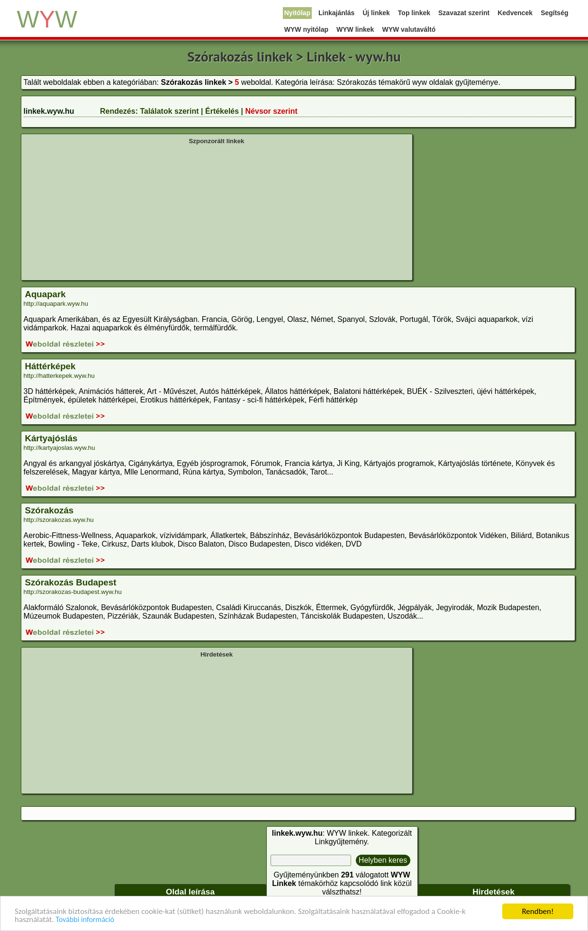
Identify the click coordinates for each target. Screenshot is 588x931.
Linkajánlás (336, 13)
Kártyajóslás (51, 438)
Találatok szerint (169, 111)
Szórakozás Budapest (71, 582)
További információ (85, 919)
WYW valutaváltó (408, 29)
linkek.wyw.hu (49, 111)
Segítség (554, 13)
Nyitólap (297, 13)
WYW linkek (355, 29)
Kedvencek (515, 13)
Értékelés (222, 111)
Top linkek (414, 13)
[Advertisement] (217, 211)
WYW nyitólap (306, 29)
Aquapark (45, 294)
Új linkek (376, 13)
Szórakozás (49, 510)
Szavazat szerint (463, 13)
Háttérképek (50, 366)
